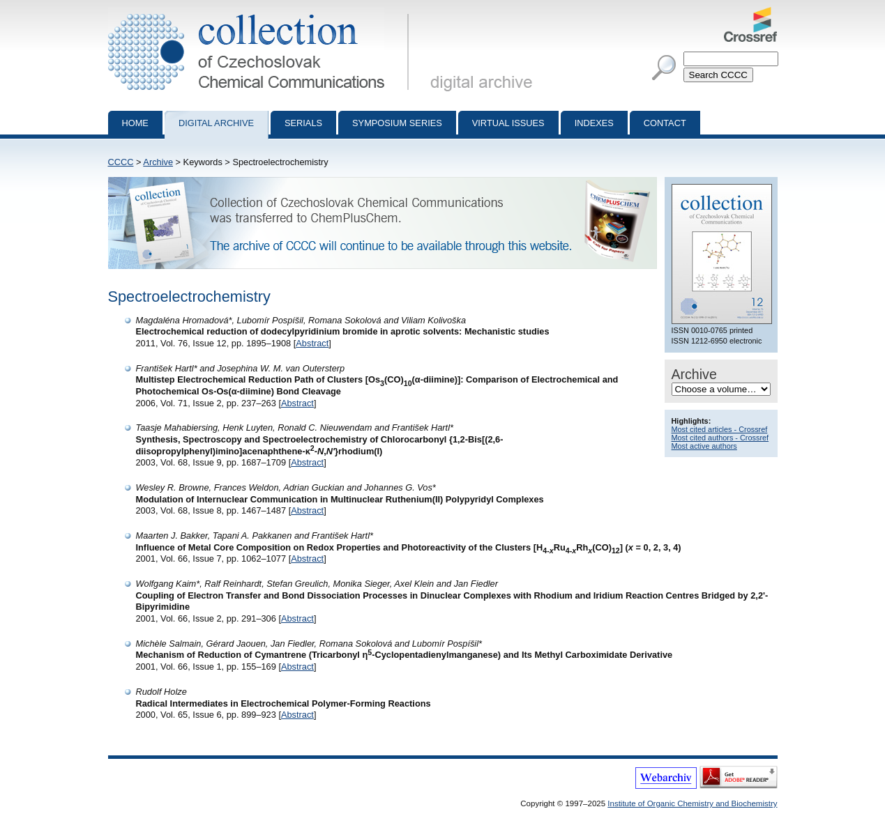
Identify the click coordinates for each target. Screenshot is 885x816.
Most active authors (704, 446)
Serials (303, 123)
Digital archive (216, 123)
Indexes (594, 123)
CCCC (121, 162)
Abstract (312, 343)
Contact (665, 123)
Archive (158, 162)
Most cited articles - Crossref (720, 429)
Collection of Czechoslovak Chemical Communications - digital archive (261, 12)
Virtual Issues (508, 123)
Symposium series (397, 123)
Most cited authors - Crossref (720, 437)
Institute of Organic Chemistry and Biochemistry (692, 803)
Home (135, 123)
